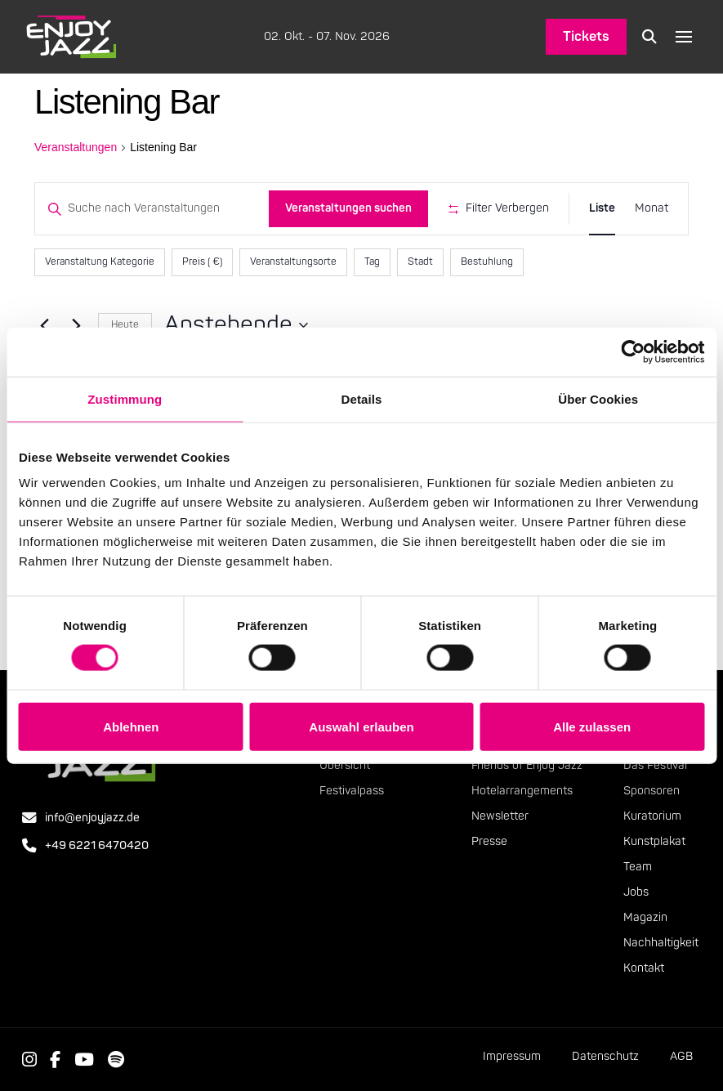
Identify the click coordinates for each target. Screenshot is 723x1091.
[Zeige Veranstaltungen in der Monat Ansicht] (651, 209)
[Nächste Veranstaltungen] (76, 325)
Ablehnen (130, 726)
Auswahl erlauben (361, 726)
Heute (125, 325)
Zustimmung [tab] (124, 398)
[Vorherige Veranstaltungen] (44, 325)
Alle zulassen (592, 726)
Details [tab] (361, 398)
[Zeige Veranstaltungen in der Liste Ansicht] (602, 209)
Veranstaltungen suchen (348, 208)
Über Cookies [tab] (598, 398)
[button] (649, 37)
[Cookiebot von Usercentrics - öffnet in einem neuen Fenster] (632, 351)
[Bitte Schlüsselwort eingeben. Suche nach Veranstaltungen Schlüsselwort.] (152, 209)
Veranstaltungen (75, 147)
